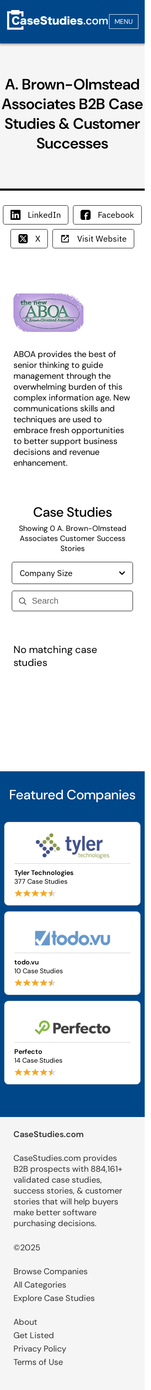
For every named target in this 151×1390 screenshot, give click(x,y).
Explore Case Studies (54, 1298)
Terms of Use (38, 1362)
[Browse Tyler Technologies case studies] (72, 863)
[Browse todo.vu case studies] (72, 953)
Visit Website (93, 238)
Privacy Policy (39, 1348)
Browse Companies (50, 1271)
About (25, 1321)
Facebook (107, 214)
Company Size (72, 573)
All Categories (39, 1284)
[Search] (79, 601)
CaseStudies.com (48, 1134)
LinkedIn (35, 214)
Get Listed (33, 1335)
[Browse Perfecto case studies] (72, 1042)
